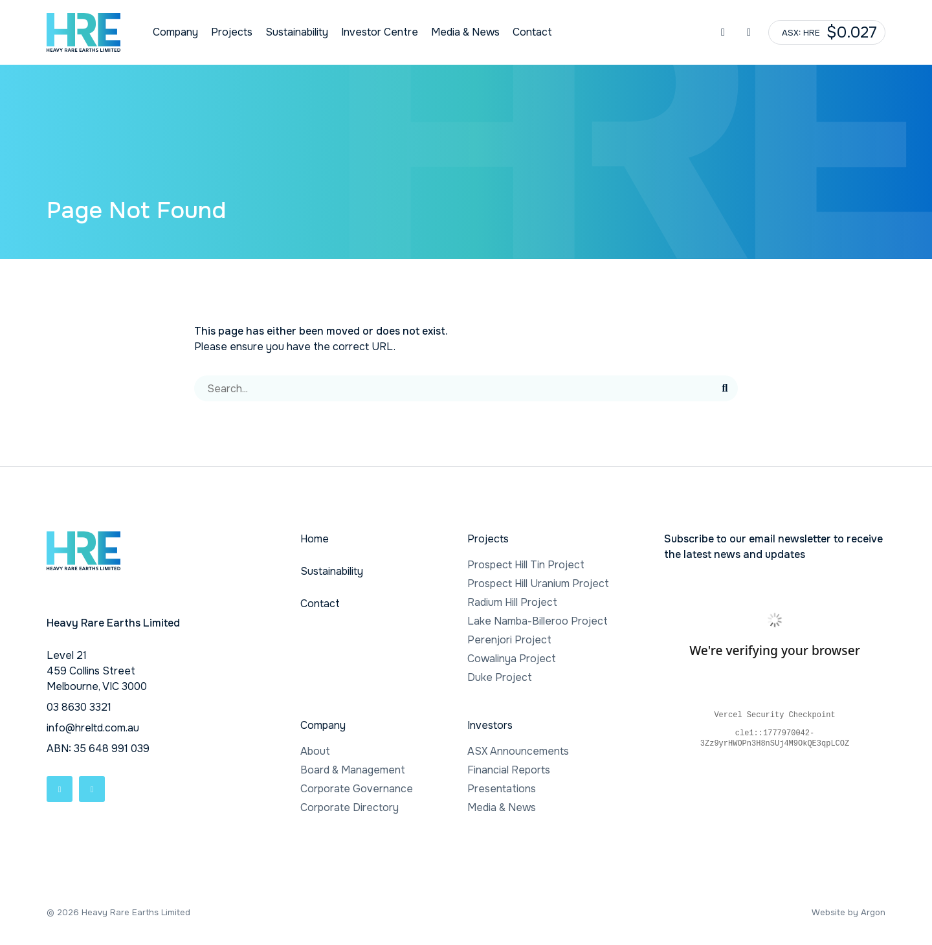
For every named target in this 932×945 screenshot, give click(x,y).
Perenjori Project (509, 640)
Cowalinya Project (511, 658)
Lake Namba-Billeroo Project (537, 621)
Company (175, 32)
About (315, 751)
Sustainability (296, 32)
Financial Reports (508, 770)
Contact (532, 32)
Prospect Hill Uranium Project (538, 583)
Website (828, 912)
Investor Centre (379, 32)
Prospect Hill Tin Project (525, 565)
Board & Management (352, 770)
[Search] (453, 388)
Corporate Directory (349, 807)
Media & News (465, 32)
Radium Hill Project (512, 602)
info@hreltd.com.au (93, 728)
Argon (873, 912)
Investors (490, 725)
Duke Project (499, 677)
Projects (231, 32)
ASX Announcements (518, 751)
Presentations (501, 788)
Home (314, 539)
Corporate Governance (356, 788)
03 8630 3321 (79, 707)
